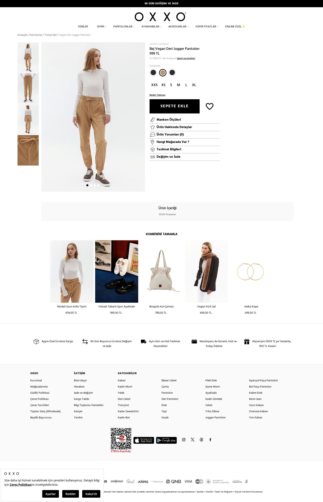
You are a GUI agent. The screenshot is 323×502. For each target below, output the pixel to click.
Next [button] (43, 124)
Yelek (121, 400)
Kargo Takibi (81, 406)
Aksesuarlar (177, 30)
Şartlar (200, 499)
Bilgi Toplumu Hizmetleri (88, 412)
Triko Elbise (212, 418)
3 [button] (95, 192)
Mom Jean (255, 406)
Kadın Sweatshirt (128, 418)
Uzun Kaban (256, 412)
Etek (164, 412)
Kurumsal (36, 387)
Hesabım (79, 393)
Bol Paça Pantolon (260, 393)
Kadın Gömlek (213, 406)
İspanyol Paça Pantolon (263, 387)
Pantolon (167, 400)
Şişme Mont (212, 393)
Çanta (165, 393)
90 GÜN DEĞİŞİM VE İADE (162, 3)
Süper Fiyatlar (205, 30)
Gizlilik (210, 499)
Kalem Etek (255, 400)
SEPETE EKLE (174, 113)
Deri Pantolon (170, 406)
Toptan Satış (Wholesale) (45, 418)
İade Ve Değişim (224, 499)
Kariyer (78, 418)
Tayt (164, 418)
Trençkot (123, 412)
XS (163, 92)
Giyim (100, 30)
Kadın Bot (124, 424)
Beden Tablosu (157, 102)
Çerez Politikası (39, 406)
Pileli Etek (211, 387)
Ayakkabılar (150, 30)
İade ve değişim (83, 400)
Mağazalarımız (39, 393)
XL (194, 92)
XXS (154, 92)
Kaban (122, 387)
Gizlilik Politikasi (39, 400)
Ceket (208, 412)
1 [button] (87, 192)
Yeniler (83, 30)
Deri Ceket (124, 406)
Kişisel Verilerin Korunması (249, 499)
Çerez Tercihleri (39, 412)
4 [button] (98, 192)
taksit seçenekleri (186, 65)
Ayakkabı (211, 400)
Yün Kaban (255, 424)
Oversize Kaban (258, 418)
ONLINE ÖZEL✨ (235, 30)
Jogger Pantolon (215, 424)
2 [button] (91, 192)
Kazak (165, 424)
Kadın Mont (125, 393)
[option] (29, 64)
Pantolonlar (122, 30)
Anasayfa (22, 42)
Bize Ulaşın (80, 387)
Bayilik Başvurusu (41, 424)
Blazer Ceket (169, 387)
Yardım (78, 424)
